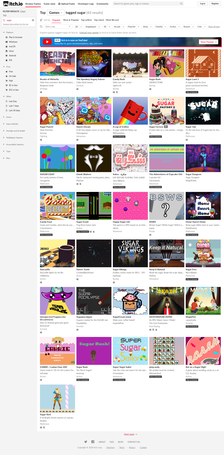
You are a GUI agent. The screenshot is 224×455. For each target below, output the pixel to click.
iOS (9, 60)
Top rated (99, 19)
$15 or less (12, 90)
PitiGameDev (118, 133)
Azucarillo (45, 269)
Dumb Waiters (83, 174)
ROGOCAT (44, 326)
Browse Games (33, 3)
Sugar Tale (191, 126)
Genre (7, 117)
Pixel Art (131, 26)
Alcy (187, 133)
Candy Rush (119, 79)
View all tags (214, 26)
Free (9, 71)
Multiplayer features (13, 137)
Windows (11, 42)
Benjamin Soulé (47, 85)
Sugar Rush (155, 79)
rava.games (45, 180)
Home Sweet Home (196, 221)
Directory (110, 447)
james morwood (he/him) (197, 85)
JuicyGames (154, 180)
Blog (120, 442)
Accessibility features (13, 144)
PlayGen (80, 180)
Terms (121, 447)
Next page (129, 434)
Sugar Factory (156, 126)
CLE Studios (191, 373)
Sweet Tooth (82, 269)
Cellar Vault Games (84, 82)
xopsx (151, 228)
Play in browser (14, 37)
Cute (200, 26)
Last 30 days (13, 110)
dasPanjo (117, 276)
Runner (187, 26)
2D (76, 26)
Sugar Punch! (46, 126)
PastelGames (191, 228)
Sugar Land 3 (192, 79)
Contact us (134, 442)
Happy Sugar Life (121, 221)
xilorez (115, 228)
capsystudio (191, 320)
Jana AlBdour (119, 180)
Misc (6, 158)
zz (150, 133)
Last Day (11, 101)
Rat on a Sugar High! (196, 367)
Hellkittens (44, 276)
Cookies (143, 447)
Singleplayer (91, 26)
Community (102, 3)
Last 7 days (12, 106)
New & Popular (71, 19)
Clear (23, 11)
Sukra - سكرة (119, 174)
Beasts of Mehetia (49, 79)
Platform (8, 32)
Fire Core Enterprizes (158, 323)
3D (105, 26)
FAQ (112, 442)
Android (11, 55)
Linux (10, 51)
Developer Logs (86, 3)
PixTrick (152, 276)
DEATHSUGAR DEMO (160, 316)
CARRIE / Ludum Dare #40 (53, 367)
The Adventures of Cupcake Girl (165, 174)
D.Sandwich (118, 373)
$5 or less (11, 85)
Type (6, 151)
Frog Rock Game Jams (86, 225)
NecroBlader (191, 272)
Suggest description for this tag (15, 24)
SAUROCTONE (156, 82)
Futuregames (82, 133)
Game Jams (49, 3)
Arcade (117, 26)
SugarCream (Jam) (122, 316)
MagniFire (191, 316)
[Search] (181, 3)
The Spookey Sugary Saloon (90, 79)
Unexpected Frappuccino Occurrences (53, 318)
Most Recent (112, 19)
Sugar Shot (45, 414)
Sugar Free (191, 269)
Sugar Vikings (119, 269)
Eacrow (43, 133)
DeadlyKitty (81, 323)
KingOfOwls (191, 180)
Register (215, 3)
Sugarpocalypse (84, 316)
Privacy (132, 447)
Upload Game (66, 3)
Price (6, 67)
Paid (9, 80)
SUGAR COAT (47, 174)
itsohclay (80, 373)
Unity (145, 26)
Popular (56, 20)
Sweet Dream (83, 126)
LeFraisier (44, 373)
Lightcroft (117, 85)
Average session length (14, 131)
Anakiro (43, 421)
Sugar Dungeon (193, 174)
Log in (202, 3)
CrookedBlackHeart (85, 272)
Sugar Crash (82, 221)
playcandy (154, 367)
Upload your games (89, 32)
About (102, 442)
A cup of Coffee (121, 126)
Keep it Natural (157, 269)
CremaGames (46, 228)
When (7, 96)
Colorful (158, 26)
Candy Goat (46, 221)
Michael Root (155, 373)
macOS (10, 46)
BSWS (152, 221)
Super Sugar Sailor (122, 367)
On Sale (11, 76)
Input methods (10, 124)
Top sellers (86, 19)
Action (173, 26)
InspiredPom (118, 323)
